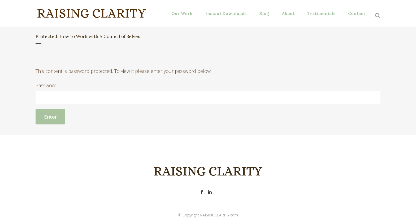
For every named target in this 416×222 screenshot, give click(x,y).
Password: (208, 93)
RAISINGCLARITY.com (219, 214)
